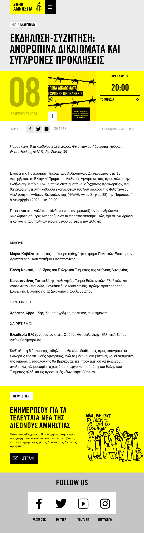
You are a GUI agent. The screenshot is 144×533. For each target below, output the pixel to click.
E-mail (46, 129)
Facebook (30, 129)
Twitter (38, 129)
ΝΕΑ (13, 24)
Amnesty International (27, 7)
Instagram (105, 520)
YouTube (83, 520)
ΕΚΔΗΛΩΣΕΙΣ (27, 24)
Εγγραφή (24, 458)
